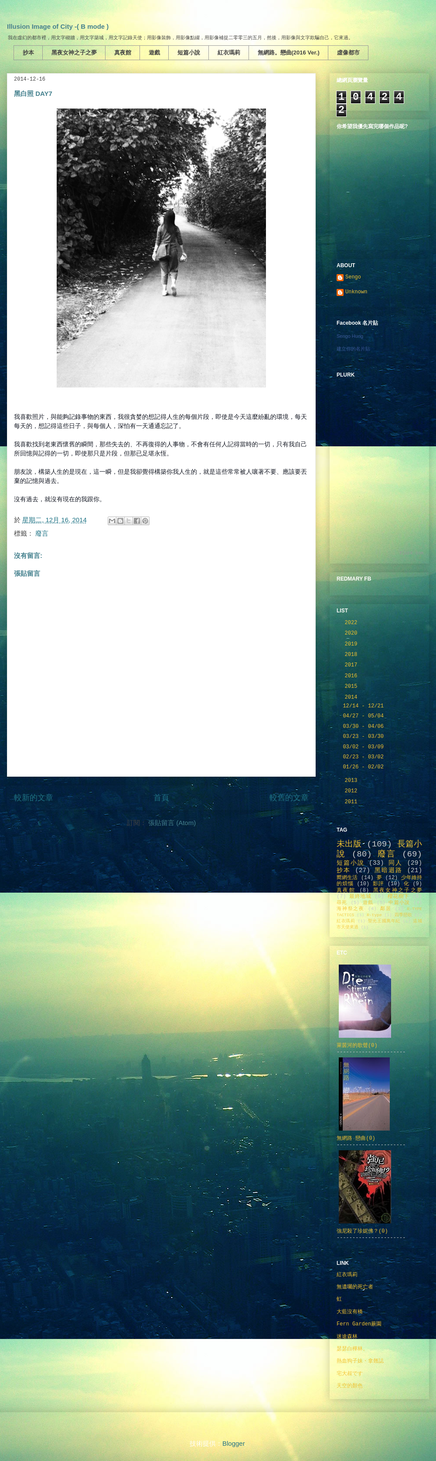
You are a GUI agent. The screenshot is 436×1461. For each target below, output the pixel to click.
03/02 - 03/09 (365, 747)
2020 (353, 633)
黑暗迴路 (388, 870)
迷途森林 (347, 1337)
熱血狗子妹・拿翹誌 (360, 1361)
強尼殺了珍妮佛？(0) (362, 1231)
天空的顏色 (350, 1386)
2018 (353, 655)
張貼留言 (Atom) (172, 822)
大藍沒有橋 (350, 1312)
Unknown (356, 292)
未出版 (349, 844)
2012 (353, 791)
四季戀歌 (403, 915)
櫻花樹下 (398, 897)
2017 (353, 665)
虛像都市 (348, 52)
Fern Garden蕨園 (359, 1324)
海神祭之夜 (350, 908)
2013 (353, 781)
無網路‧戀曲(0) (356, 1138)
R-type (374, 915)
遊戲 (154, 52)
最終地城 (360, 897)
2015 (353, 686)
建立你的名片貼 (353, 348)
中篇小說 (399, 902)
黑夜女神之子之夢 (74, 52)
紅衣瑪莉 (229, 52)
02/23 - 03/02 (365, 757)
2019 (353, 644)
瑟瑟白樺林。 (352, 1349)
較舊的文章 (289, 797)
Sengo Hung (350, 336)
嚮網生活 (347, 878)
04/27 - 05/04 (365, 716)
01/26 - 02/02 (365, 767)
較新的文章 (33, 797)
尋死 (342, 902)
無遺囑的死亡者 (355, 1287)
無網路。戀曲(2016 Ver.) (289, 52)
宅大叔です (350, 1374)
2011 (353, 802)
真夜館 (122, 52)
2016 (353, 676)
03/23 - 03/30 (365, 737)
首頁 (161, 797)
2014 (353, 697)
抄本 (28, 52)
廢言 (41, 533)
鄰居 (386, 908)
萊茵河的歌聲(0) (357, 1046)
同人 (395, 863)
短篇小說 (188, 52)
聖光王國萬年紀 (384, 921)
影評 (378, 884)
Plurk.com (411, 553)
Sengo (353, 277)
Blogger (233, 1443)
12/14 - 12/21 (365, 706)
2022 (353, 623)
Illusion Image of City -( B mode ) (58, 26)
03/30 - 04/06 (365, 727)
